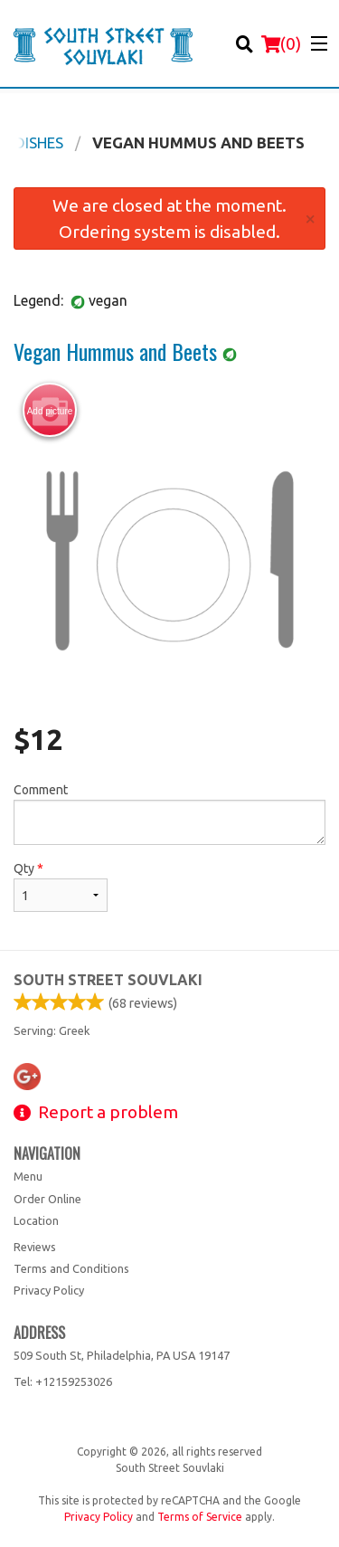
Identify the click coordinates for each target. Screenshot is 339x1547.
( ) (281, 43)
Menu (28, 1176)
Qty (61, 886)
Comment (169, 814)
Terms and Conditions (71, 1268)
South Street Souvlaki (108, 980)
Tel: (63, 1381)
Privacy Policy (49, 1290)
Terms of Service (199, 1517)
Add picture (50, 410)
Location (36, 1220)
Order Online (47, 1198)
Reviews (35, 1246)
